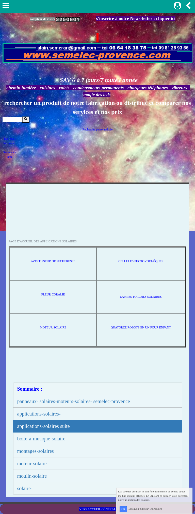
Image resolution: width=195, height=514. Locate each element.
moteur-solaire (32, 463)
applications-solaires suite (43, 426)
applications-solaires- (39, 414)
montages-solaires (35, 451)
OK (123, 509)
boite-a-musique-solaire (41, 438)
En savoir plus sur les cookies (145, 508)
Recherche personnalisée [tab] (98, 129)
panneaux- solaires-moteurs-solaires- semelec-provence (73, 401)
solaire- (24, 488)
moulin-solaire (32, 476)
